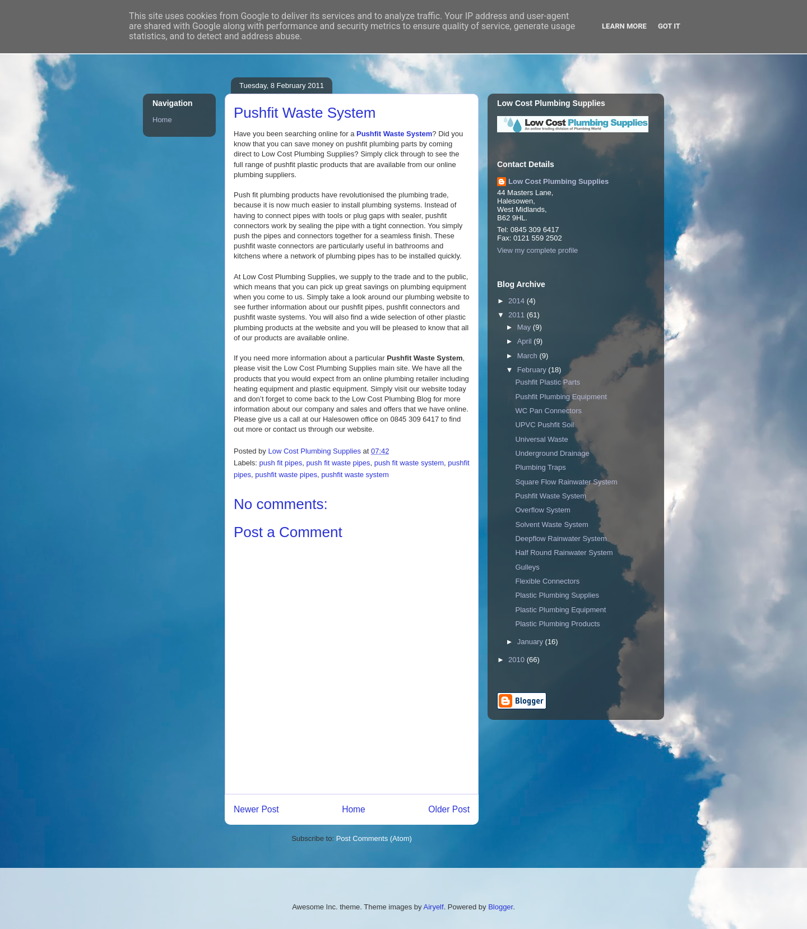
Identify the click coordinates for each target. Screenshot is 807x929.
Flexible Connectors (547, 581)
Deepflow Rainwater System (560, 538)
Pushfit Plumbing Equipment (560, 396)
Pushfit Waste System (394, 134)
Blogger (500, 907)
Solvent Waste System (551, 524)
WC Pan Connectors (548, 410)
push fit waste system (409, 463)
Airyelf (434, 907)
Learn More (624, 26)
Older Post (449, 809)
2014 (517, 301)
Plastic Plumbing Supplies (557, 595)
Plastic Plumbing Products (557, 624)
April (525, 341)
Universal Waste (541, 439)
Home (353, 809)
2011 (517, 315)
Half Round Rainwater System (564, 552)
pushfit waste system (355, 474)
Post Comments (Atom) (374, 838)
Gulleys (527, 567)
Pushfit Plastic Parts (547, 382)
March (528, 356)
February (533, 370)
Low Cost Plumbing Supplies (558, 181)
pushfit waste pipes (286, 474)
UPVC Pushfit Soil (544, 424)
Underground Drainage (552, 453)
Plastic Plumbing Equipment (560, 610)
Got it (669, 26)
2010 (517, 659)
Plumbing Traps (540, 467)
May (525, 327)
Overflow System (542, 510)
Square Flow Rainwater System (566, 482)
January (531, 641)
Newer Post (256, 809)
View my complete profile (537, 250)
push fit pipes (281, 463)
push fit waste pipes (338, 463)
